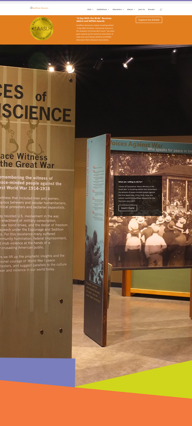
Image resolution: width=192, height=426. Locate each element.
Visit (89, 10)
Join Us (141, 10)
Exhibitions (102, 10)
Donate (151, 10)
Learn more (127, 208)
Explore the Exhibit (148, 19)
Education (117, 10)
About (130, 10)
